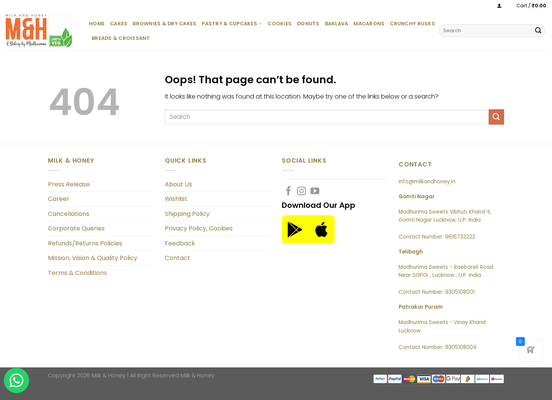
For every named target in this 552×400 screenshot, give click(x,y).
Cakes (118, 23)
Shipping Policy (187, 213)
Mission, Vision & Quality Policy (92, 257)
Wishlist (176, 198)
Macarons (368, 23)
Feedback (180, 243)
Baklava (336, 23)
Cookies (280, 23)
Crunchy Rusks (412, 23)
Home (97, 23)
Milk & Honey (198, 375)
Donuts (308, 23)
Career (58, 198)
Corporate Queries (76, 228)
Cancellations (68, 213)
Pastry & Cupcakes (232, 23)
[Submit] (538, 30)
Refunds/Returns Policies (85, 243)
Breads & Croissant (121, 38)
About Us (178, 184)
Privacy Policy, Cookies (199, 228)
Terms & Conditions (77, 272)
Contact (177, 257)
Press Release (69, 184)
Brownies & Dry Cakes (164, 23)
